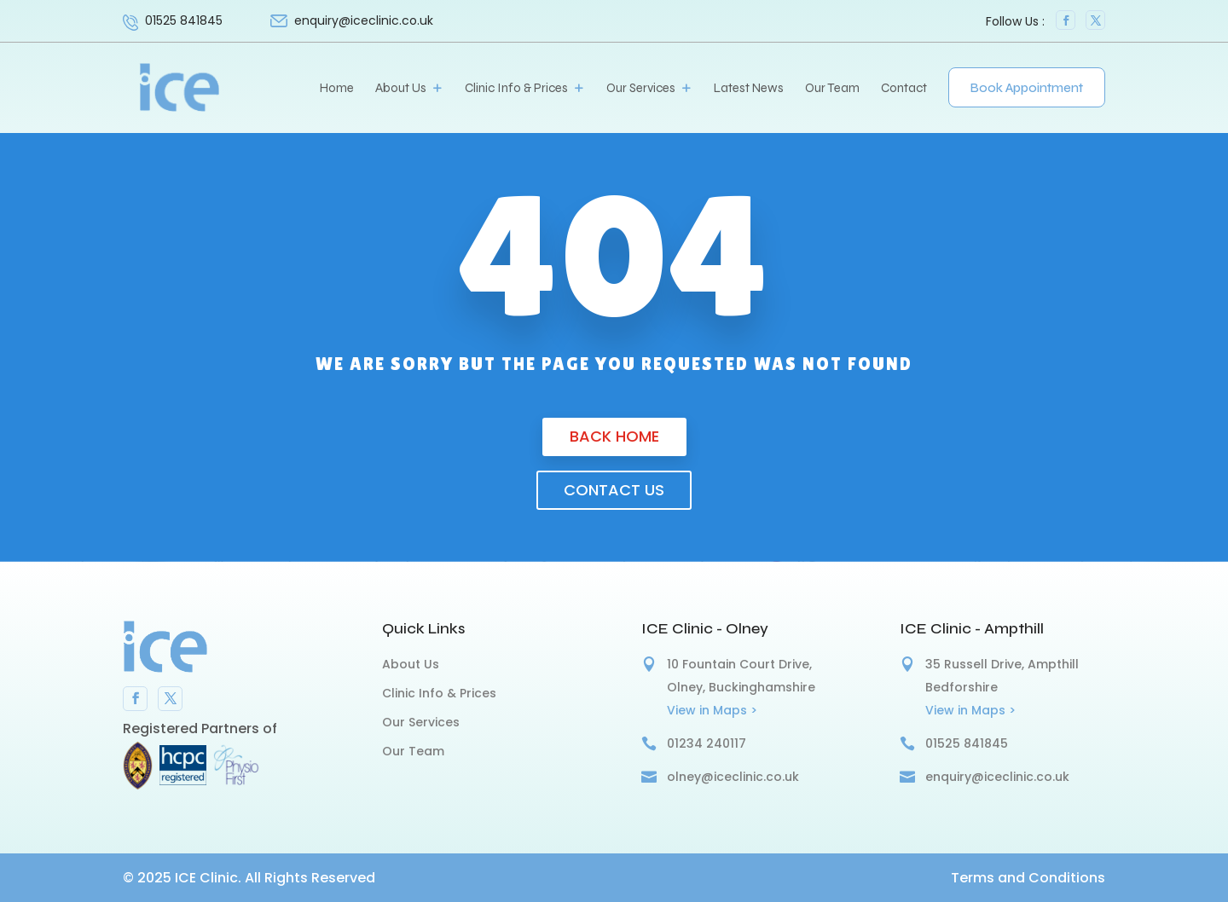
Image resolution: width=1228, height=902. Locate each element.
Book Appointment (1026, 87)
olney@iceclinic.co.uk (733, 776)
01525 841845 (184, 20)
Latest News (749, 88)
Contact (904, 88)
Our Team (832, 88)
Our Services (640, 88)
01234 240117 (706, 743)
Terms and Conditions (1028, 878)
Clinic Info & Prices (516, 88)
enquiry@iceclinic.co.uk (997, 776)
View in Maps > (712, 710)
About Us (400, 88)
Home (337, 88)
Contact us (614, 489)
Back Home (614, 436)
